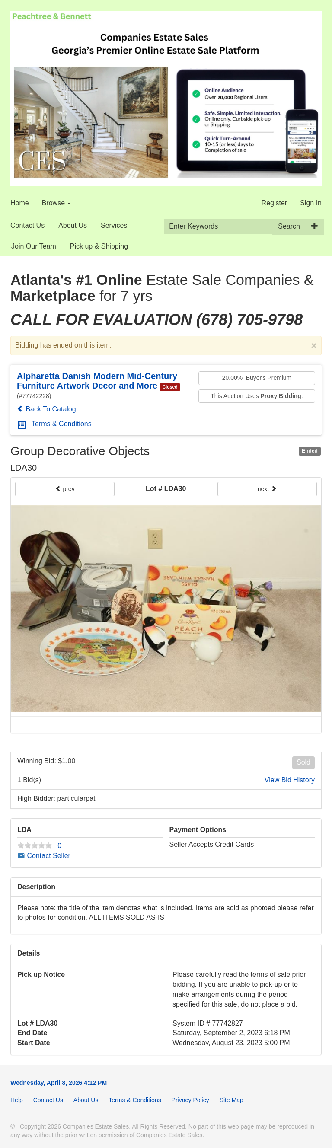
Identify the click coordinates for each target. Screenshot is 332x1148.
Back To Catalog (46, 409)
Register (274, 203)
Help (16, 1100)
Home (19, 203)
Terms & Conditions (54, 423)
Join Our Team (33, 246)
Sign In (311, 203)
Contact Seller (43, 855)
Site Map (231, 1100)
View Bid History (290, 780)
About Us (72, 225)
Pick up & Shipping (99, 246)
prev (65, 488)
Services (114, 225)
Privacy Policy (190, 1100)
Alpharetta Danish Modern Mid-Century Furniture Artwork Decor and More (97, 380)
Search (289, 226)
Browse (56, 203)
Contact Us (27, 225)
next (267, 488)
